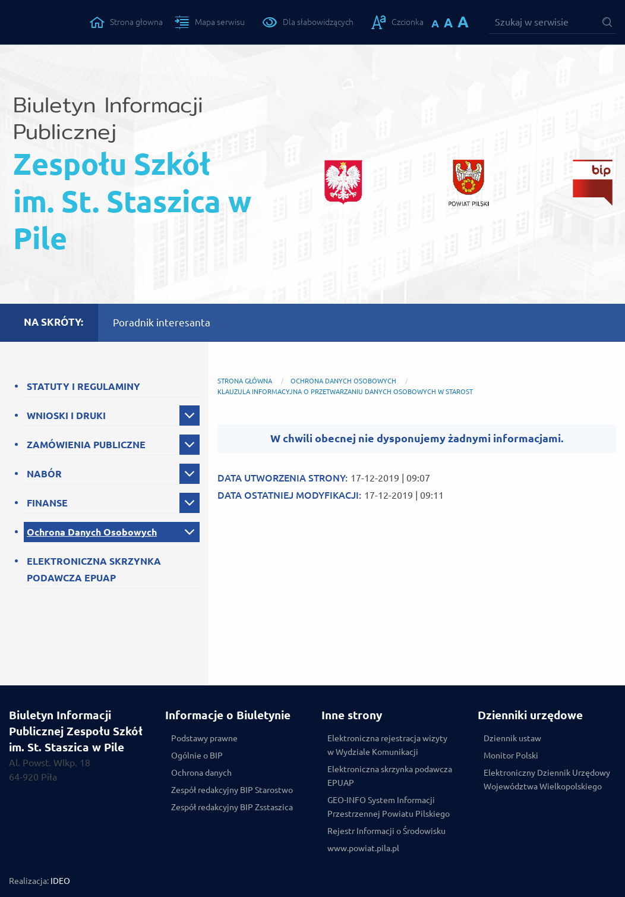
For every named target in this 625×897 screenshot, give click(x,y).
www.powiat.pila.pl (363, 848)
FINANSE (47, 503)
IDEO (60, 881)
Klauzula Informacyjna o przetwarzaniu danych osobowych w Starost (345, 391)
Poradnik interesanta (161, 322)
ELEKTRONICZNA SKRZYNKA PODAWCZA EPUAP (94, 569)
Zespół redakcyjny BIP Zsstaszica (232, 807)
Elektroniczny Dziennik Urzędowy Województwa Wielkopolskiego (547, 779)
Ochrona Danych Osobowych (92, 532)
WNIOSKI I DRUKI (66, 415)
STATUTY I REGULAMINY (83, 386)
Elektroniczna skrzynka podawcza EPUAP (389, 776)
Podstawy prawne (204, 738)
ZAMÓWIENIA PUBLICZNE (86, 444)
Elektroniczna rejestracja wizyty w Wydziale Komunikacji (387, 745)
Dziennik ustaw (512, 738)
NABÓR (44, 473)
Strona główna (244, 381)
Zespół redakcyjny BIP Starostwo (232, 790)
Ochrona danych (201, 773)
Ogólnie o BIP (197, 755)
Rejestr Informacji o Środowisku (386, 831)
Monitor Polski (511, 755)
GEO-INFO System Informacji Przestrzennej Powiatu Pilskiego (388, 807)
